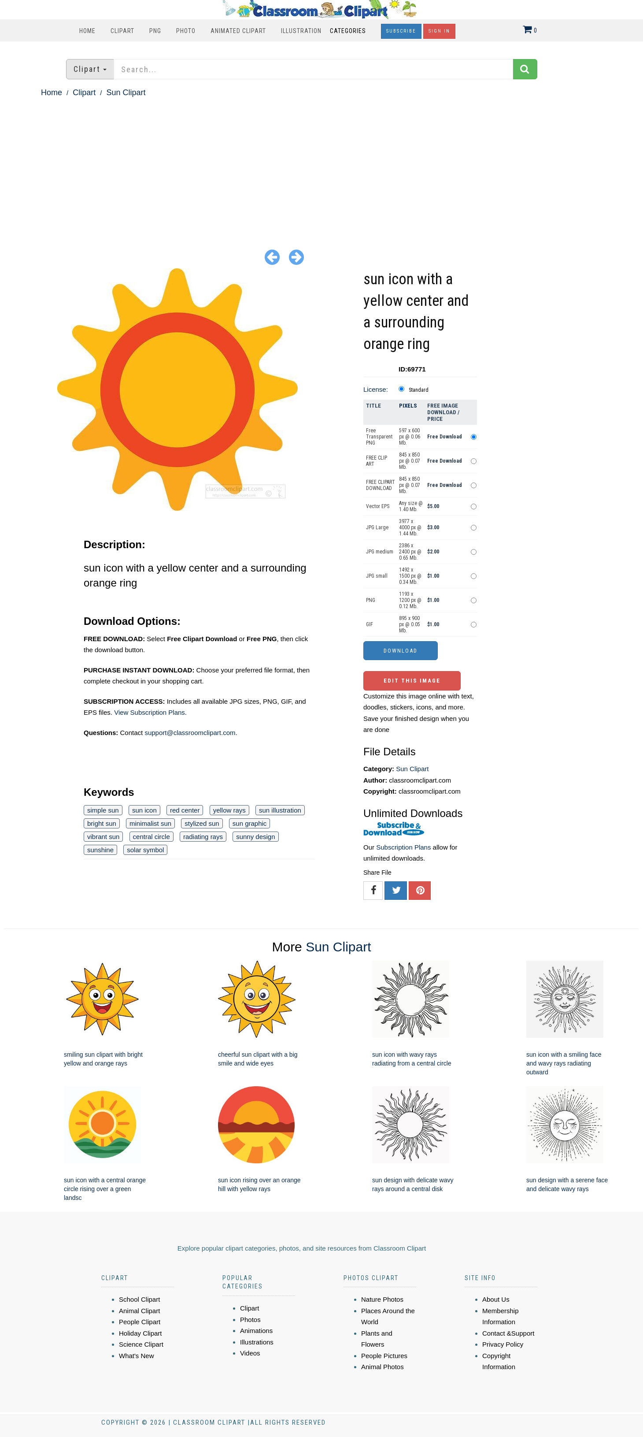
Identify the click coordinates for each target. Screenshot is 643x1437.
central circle (151, 836)
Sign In (439, 31)
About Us (496, 1299)
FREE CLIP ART (376, 461)
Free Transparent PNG (379, 436)
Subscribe (401, 31)
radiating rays (203, 836)
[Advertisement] (321, 165)
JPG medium (379, 552)
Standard (419, 390)
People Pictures (384, 1355)
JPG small (377, 576)
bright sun (101, 823)
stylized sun (202, 823)
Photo (186, 30)
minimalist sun (150, 823)
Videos (250, 1353)
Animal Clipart (139, 1310)
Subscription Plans (403, 847)
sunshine (100, 850)
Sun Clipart (125, 92)
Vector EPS (377, 506)
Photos (250, 1319)
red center (185, 810)
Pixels (408, 405)
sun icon (144, 810)
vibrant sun (103, 836)
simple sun (103, 810)
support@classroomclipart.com (189, 732)
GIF (369, 624)
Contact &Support (508, 1333)
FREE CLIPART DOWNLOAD (380, 485)
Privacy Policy (502, 1344)
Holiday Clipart (140, 1333)
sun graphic (250, 823)
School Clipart (139, 1299)
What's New (136, 1355)
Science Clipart (141, 1344)
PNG (155, 30)
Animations (256, 1330)
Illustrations (256, 1342)
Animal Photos (382, 1366)
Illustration (301, 30)
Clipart (122, 30)
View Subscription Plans (149, 712)
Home (87, 30)
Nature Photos (382, 1299)
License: (375, 389)
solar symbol (145, 850)
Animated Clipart (238, 30)
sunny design (255, 836)
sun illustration (280, 810)
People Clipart (139, 1322)
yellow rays (229, 810)
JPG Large (377, 527)
